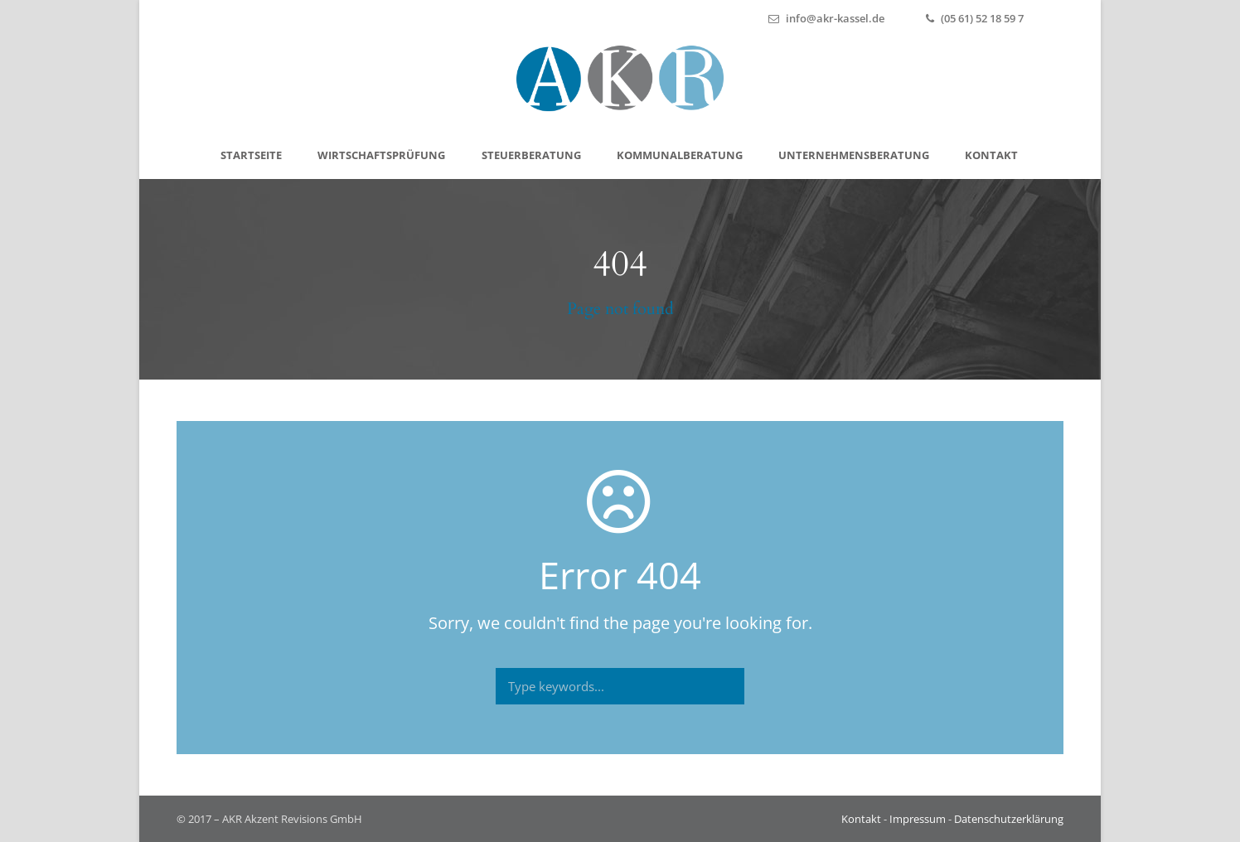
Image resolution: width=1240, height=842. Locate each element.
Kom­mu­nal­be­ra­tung (680, 155)
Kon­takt (991, 155)
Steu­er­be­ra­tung (531, 155)
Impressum (917, 818)
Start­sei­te (251, 155)
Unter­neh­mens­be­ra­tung (853, 155)
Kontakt (861, 818)
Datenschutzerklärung (1008, 818)
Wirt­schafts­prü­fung (381, 155)
